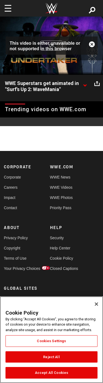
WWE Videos (61, 187)
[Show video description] (85, 84)
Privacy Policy (15, 238)
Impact (9, 197)
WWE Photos (61, 197)
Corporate (12, 177)
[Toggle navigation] (8, 8)
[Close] (96, 304)
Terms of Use (15, 258)
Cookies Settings (51, 341)
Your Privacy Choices (15, 268)
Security (57, 238)
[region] (51, 339)
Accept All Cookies (51, 373)
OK (51, 45)
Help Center (60, 248)
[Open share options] (97, 84)
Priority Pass (61, 208)
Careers (11, 187)
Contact (10, 208)
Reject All (51, 357)
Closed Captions (61, 268)
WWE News (60, 177)
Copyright (12, 248)
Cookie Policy (61, 258)
